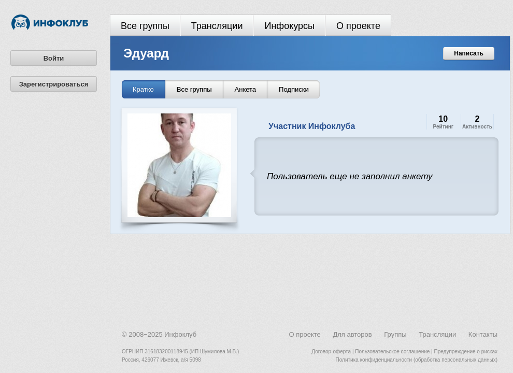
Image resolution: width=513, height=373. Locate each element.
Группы (395, 334)
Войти (54, 58)
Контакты (482, 334)
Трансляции (217, 26)
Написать (468, 53)
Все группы (145, 26)
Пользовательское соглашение (392, 351)
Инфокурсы (289, 26)
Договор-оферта (331, 351)
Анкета (245, 89)
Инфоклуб (180, 334)
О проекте (358, 26)
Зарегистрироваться (54, 84)
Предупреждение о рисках (465, 351)
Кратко (143, 89)
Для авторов (352, 334)
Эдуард (146, 53)
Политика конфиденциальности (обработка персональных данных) (416, 360)
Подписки (294, 89)
